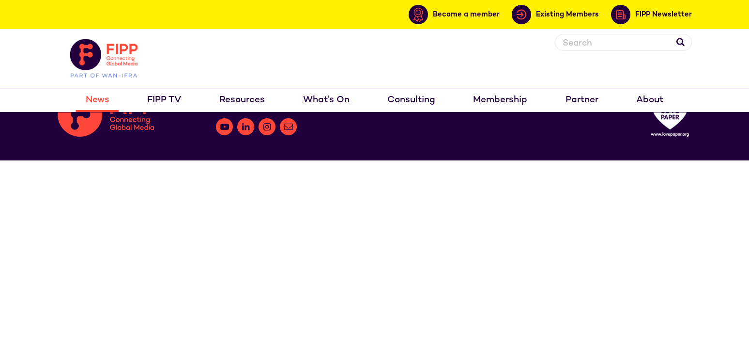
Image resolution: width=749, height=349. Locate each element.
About (649, 100)
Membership (500, 100)
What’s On (326, 100)
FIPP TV (164, 100)
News (97, 100)
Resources (242, 100)
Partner (582, 100)
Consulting (411, 100)
